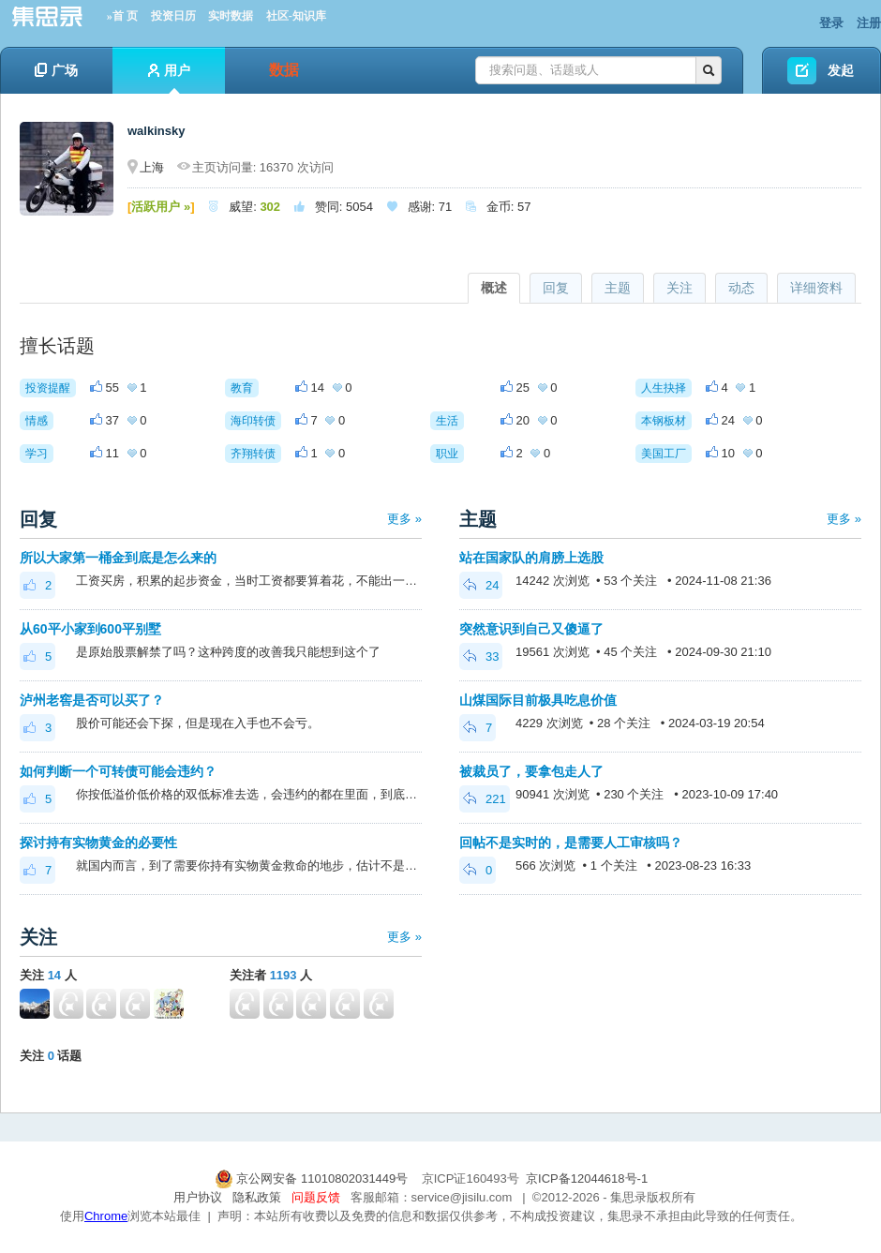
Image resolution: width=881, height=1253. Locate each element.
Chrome (105, 1216)
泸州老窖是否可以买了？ (92, 700)
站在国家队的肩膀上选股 (531, 557)
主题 (618, 287)
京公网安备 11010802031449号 (313, 1178)
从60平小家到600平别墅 (90, 628)
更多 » (404, 519)
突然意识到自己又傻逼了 (531, 628)
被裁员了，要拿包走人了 (531, 771)
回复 (556, 287)
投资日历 (173, 15)
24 (481, 585)
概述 (494, 287)
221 (484, 799)
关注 (679, 287)
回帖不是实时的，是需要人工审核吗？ (570, 842)
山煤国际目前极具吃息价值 (538, 700)
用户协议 (197, 1197)
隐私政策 (256, 1197)
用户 (169, 78)
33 (481, 656)
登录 (831, 23)
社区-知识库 (296, 15)
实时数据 (230, 15)
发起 (841, 70)
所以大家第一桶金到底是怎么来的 (118, 557)
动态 (741, 287)
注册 (869, 23)
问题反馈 (315, 1197)
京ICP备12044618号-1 (587, 1178)
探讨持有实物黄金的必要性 (98, 842)
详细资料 (816, 287)
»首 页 (122, 15)
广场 (56, 70)
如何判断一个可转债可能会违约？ (118, 771)
